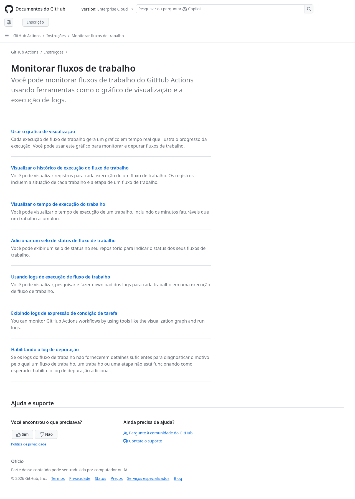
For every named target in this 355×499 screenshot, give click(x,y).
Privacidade (79, 478)
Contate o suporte (142, 441)
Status (100, 478)
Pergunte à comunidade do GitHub (157, 432)
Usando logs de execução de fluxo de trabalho (60, 277)
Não (46, 434)
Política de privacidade (28, 444)
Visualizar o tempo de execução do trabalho (58, 204)
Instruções (56, 35)
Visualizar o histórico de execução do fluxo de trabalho (70, 168)
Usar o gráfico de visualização (43, 131)
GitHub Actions (26, 35)
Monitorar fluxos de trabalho (98, 35)
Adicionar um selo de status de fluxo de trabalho (63, 240)
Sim (22, 434)
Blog (178, 478)
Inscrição (35, 22)
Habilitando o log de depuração (45, 349)
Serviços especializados (148, 478)
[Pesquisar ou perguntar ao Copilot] (224, 8)
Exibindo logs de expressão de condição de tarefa (64, 313)
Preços (117, 478)
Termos (58, 478)
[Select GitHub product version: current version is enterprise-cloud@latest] (107, 9)
